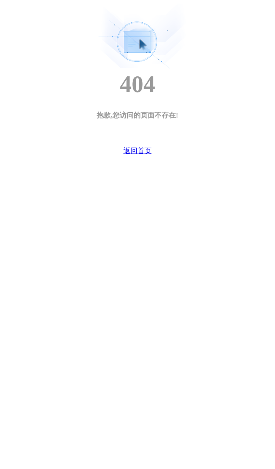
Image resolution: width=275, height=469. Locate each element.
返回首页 (137, 150)
